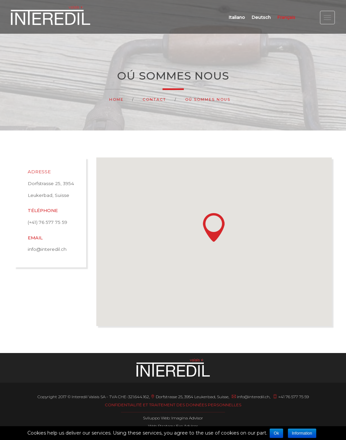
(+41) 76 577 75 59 (47, 222)
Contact (154, 99)
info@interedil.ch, (251, 396)
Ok (276, 433)
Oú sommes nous (207, 99)
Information (302, 433)
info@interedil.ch (47, 249)
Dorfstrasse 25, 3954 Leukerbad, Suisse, (190, 396)
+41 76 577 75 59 (291, 396)
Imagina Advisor (187, 417)
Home (116, 99)
